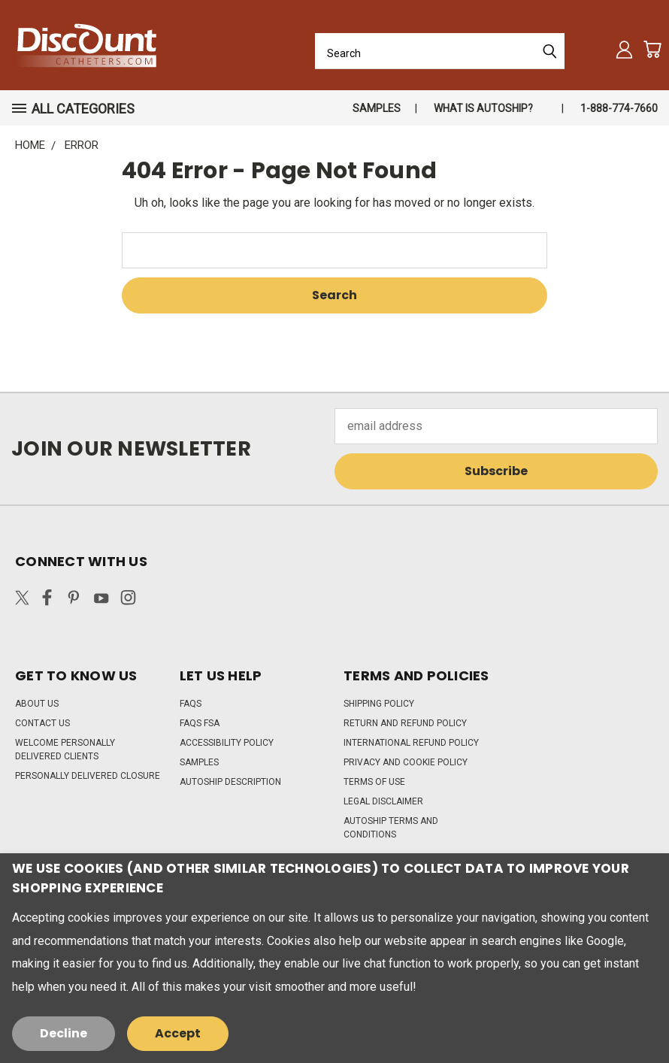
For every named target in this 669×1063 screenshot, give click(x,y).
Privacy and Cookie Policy (406, 762)
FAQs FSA (199, 723)
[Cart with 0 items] (652, 49)
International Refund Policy (411, 742)
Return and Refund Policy (405, 723)
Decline (63, 1033)
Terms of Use (374, 782)
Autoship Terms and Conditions (391, 828)
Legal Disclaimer (383, 801)
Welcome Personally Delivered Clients (65, 749)
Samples (377, 108)
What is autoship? (483, 108)
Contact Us (42, 723)
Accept (178, 1033)
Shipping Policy (379, 703)
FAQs (190, 703)
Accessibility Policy (227, 742)
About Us (37, 703)
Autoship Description (230, 782)
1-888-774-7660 (619, 108)
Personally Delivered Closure (87, 776)
